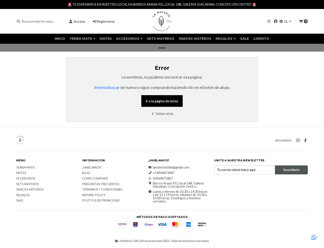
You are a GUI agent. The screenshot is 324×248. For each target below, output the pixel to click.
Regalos (226, 39)
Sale (244, 39)
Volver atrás (162, 114)
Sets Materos (160, 39)
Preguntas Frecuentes (100, 184)
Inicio (60, 39)
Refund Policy (94, 195)
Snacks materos (195, 39)
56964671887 (160, 178)
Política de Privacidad (101, 200)
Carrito (261, 39)
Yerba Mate (82, 39)
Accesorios (129, 39)
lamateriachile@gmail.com (168, 167)
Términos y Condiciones (102, 189)
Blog (86, 173)
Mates (106, 39)
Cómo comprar (95, 178)
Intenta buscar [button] (107, 87)
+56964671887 (161, 172)
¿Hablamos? (92, 167)
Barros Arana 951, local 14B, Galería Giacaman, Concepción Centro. (176, 185)
